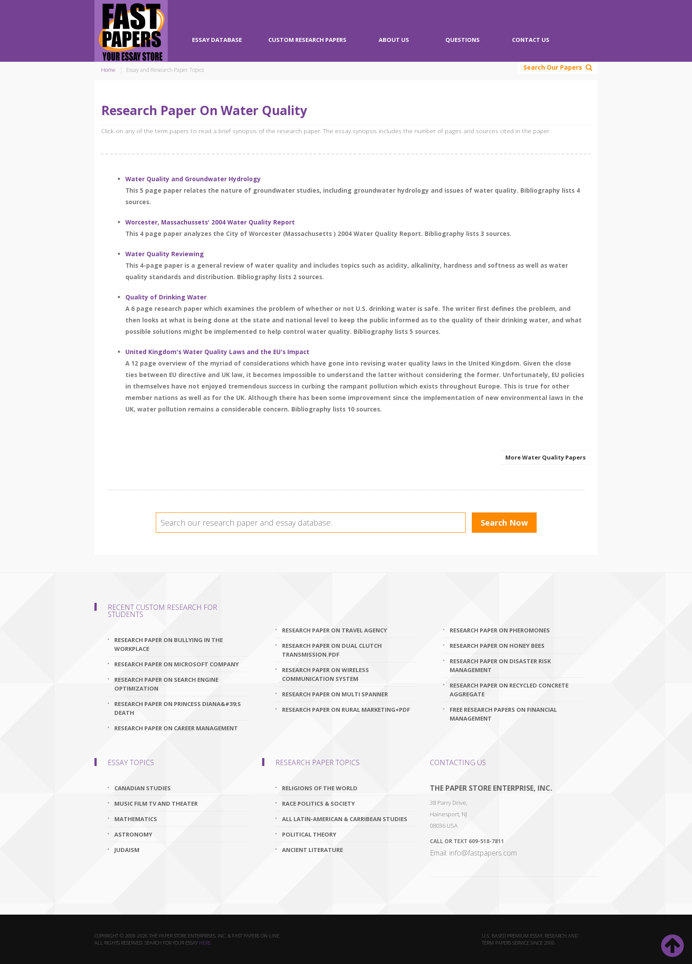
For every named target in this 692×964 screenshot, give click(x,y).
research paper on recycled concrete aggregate (509, 689)
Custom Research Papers (307, 40)
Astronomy (133, 834)
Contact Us (530, 40)
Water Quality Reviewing (164, 254)
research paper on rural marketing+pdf (346, 710)
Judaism (126, 850)
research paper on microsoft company (176, 664)
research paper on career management (176, 728)
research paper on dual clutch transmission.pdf (332, 650)
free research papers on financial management (503, 714)
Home (108, 70)
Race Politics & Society (318, 803)
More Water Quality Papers (545, 457)
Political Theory (309, 834)
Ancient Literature (312, 850)
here (205, 942)
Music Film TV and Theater (156, 803)
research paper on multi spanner (335, 694)
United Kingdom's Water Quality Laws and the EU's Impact (217, 351)
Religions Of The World (319, 788)
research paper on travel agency (334, 630)
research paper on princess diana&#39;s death (177, 708)
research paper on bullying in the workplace (168, 644)
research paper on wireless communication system (325, 674)
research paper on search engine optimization (166, 684)
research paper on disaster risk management (500, 665)
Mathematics (135, 819)
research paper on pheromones (500, 630)
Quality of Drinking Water (166, 297)
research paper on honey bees (497, 646)
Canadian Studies (142, 788)
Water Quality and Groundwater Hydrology (193, 179)
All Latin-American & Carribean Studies (344, 819)
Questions (462, 40)
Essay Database (217, 40)
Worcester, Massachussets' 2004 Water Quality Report (210, 222)
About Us (394, 40)
